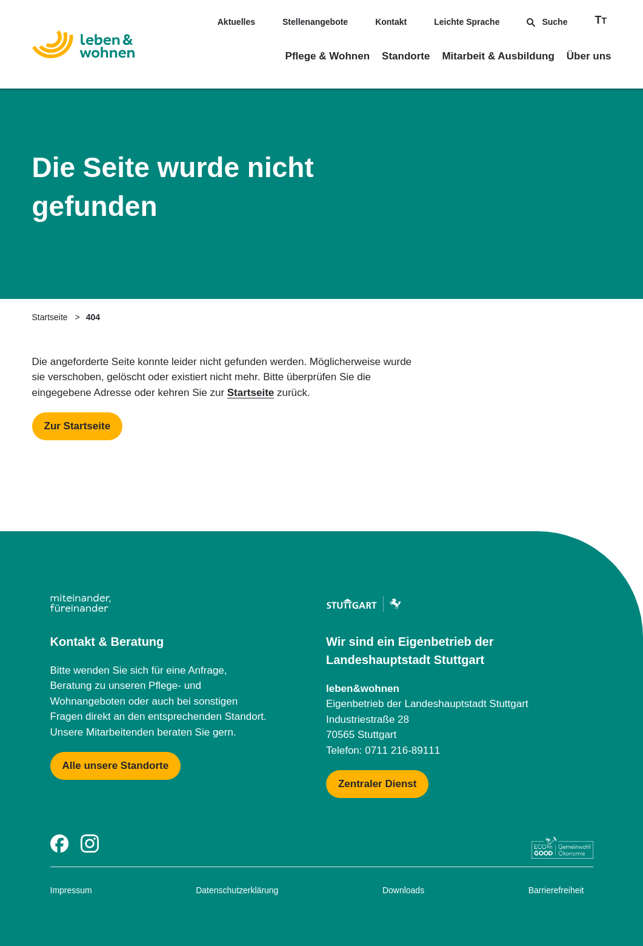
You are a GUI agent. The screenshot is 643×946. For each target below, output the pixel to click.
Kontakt (391, 22)
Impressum (71, 890)
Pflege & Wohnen (327, 56)
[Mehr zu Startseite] (77, 426)
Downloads (403, 890)
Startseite (50, 317)
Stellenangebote (315, 22)
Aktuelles (236, 22)
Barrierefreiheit (556, 890)
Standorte (406, 56)
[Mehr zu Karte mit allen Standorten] (115, 766)
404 (93, 317)
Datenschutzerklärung (237, 890)
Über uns (589, 56)
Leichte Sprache (466, 22)
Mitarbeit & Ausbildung (498, 56)
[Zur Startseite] (83, 46)
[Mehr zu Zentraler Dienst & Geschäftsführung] (377, 784)
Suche (547, 22)
